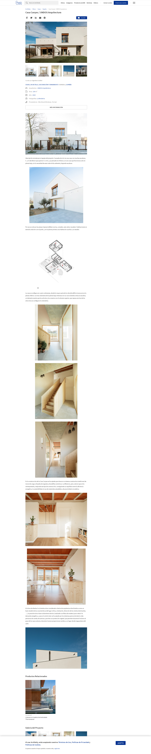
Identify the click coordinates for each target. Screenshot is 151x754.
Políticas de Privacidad (80, 742)
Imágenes (69, 3)
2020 (34, 95)
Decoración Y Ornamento (48, 85)
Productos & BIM (79, 3)
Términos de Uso (64, 742)
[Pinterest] (44, 17)
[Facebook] (26, 17)
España (68, 85)
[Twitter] (31, 17)
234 (34, 91)
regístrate (57, 748)
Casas (27, 85)
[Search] (43, 3)
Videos (96, 3)
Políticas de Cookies (32, 745)
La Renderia (41, 98)
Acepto (121, 743)
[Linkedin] (35, 17)
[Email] (40, 17)
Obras (63, 3)
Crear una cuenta (120, 3)
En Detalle (34, 85)
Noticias (89, 3)
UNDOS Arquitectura (44, 88)
